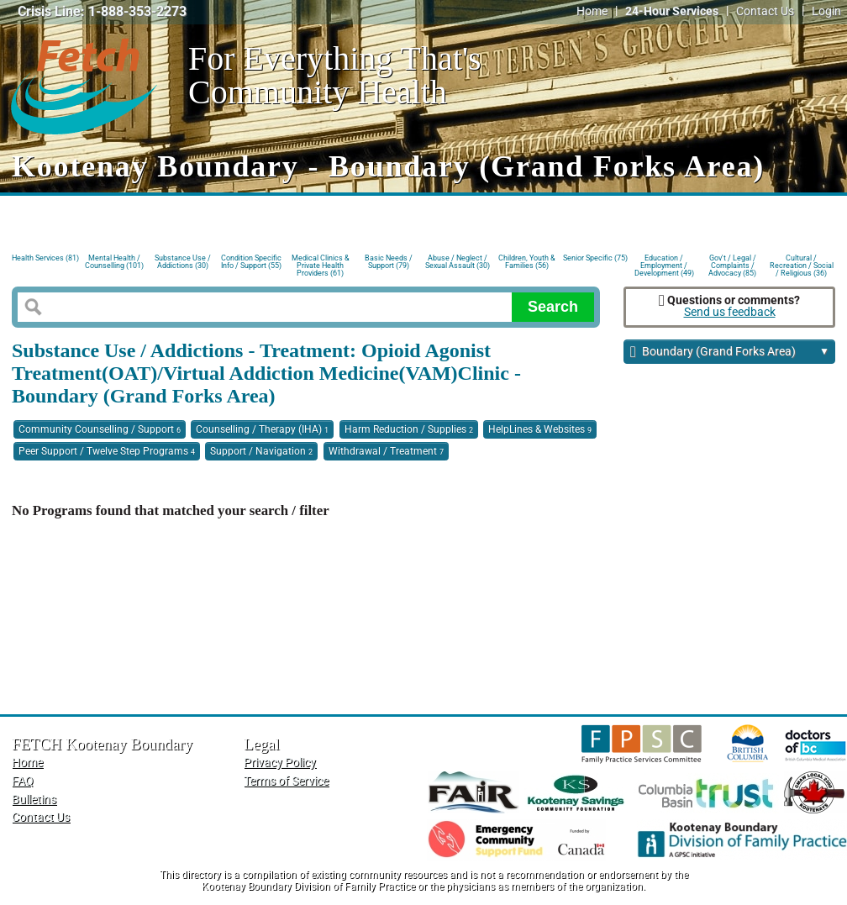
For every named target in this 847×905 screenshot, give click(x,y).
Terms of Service (286, 781)
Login (826, 11)
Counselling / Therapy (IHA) (262, 429)
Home (592, 11)
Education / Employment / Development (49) (664, 264)
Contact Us (765, 11)
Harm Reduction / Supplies (409, 429)
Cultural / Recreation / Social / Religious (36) (802, 264)
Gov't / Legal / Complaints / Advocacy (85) (732, 264)
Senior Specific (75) (595, 258)
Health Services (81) (45, 258)
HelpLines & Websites (540, 429)
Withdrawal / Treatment (386, 451)
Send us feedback (730, 312)
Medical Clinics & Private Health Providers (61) (321, 264)
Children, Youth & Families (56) (526, 262)
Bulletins (34, 799)
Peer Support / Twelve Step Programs (106, 451)
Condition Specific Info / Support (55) (251, 262)
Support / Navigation (261, 451)
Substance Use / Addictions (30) (183, 262)
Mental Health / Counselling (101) (114, 262)
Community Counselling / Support (99, 429)
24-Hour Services (671, 11)
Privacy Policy (280, 762)
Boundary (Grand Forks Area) (729, 352)
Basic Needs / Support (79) (389, 262)
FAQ (23, 781)
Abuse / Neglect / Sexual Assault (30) (457, 262)
